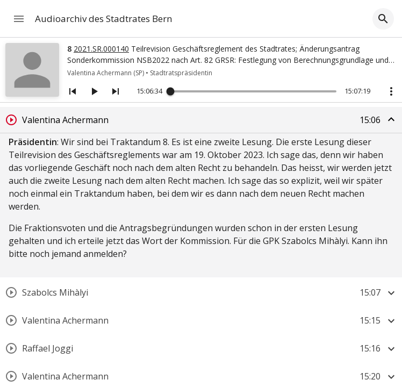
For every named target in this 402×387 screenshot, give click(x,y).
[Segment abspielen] (11, 120)
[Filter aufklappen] (383, 19)
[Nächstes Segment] (115, 91)
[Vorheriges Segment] (72, 91)
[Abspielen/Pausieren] (94, 91)
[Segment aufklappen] (391, 293)
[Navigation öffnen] (19, 19)
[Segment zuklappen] (391, 119)
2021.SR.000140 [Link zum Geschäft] (101, 49)
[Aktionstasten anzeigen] (391, 91)
